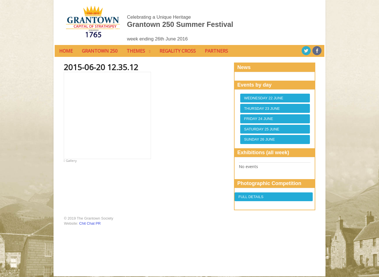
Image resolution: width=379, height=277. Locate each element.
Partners (215, 51)
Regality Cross (177, 51)
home (65, 51)
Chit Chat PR (89, 224)
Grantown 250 (99, 51)
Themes (135, 51)
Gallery (69, 161)
